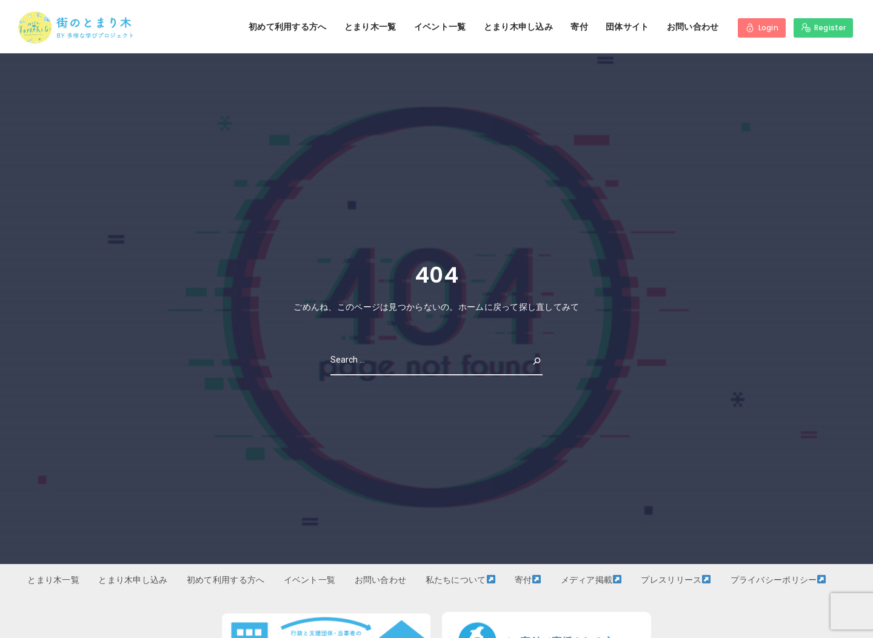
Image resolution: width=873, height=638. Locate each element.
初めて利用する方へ (288, 27)
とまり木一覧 (370, 27)
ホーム (471, 307)
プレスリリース (676, 580)
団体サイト (627, 27)
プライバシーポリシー (778, 580)
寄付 (579, 27)
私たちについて (460, 580)
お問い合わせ (693, 27)
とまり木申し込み (518, 27)
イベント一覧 (440, 27)
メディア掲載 (591, 580)
